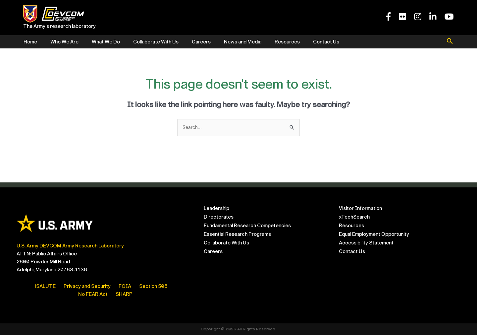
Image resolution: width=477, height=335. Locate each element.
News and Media (242, 42)
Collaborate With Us (156, 42)
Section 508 (153, 286)
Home (30, 42)
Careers (201, 42)
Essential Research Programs (237, 234)
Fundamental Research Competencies (247, 226)
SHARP (124, 294)
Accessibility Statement (366, 243)
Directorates (219, 217)
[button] (450, 41)
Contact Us (326, 42)
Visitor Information (360, 208)
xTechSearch (354, 217)
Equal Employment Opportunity (374, 234)
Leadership (216, 208)
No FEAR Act (93, 294)
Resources (287, 42)
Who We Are (64, 42)
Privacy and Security (87, 286)
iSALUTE (45, 286)
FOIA (125, 286)
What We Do (106, 42)
